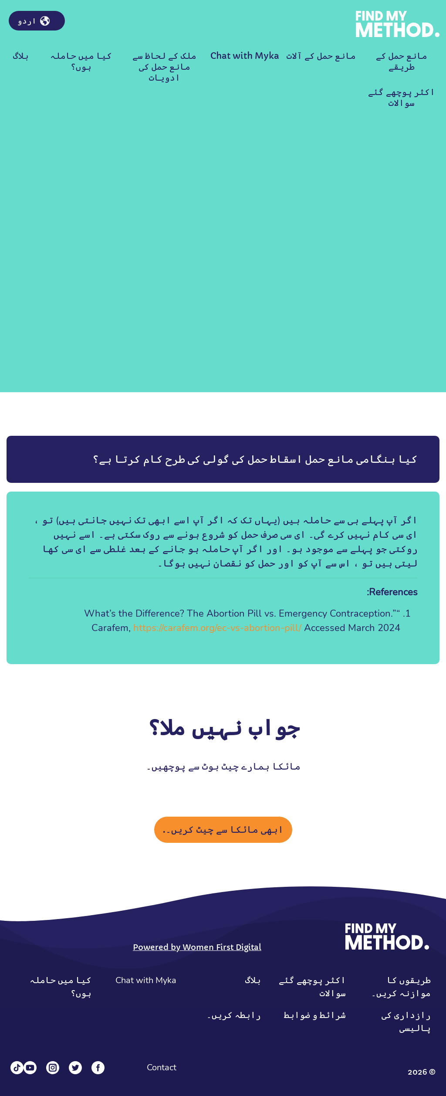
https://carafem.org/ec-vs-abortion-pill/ (217, 628)
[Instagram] (52, 1067)
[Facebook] (98, 1067)
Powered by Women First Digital (197, 947)
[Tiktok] (17, 1067)
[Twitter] (75, 1067)
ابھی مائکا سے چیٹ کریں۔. (223, 829)
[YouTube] (30, 1067)
